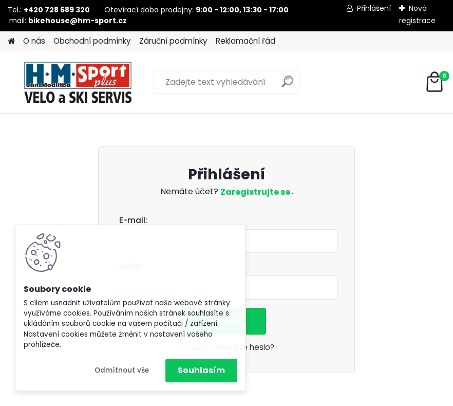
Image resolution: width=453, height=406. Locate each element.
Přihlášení (374, 8)
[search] (287, 86)
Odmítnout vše (122, 370)
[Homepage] (11, 41)
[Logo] (78, 82)
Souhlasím (201, 370)
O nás (34, 40)
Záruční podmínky (173, 40)
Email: (230, 221)
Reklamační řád (245, 40)
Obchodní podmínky (92, 40)
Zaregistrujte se (256, 192)
